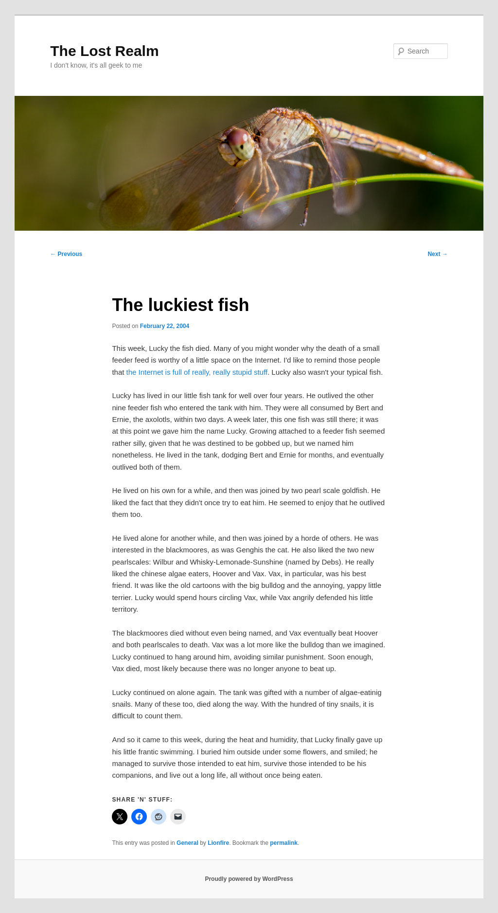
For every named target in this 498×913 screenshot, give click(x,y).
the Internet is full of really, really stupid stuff (196, 372)
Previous (66, 254)
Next (437, 254)
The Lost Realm (104, 51)
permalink (284, 843)
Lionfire (218, 843)
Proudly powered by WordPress (249, 879)
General (187, 843)
